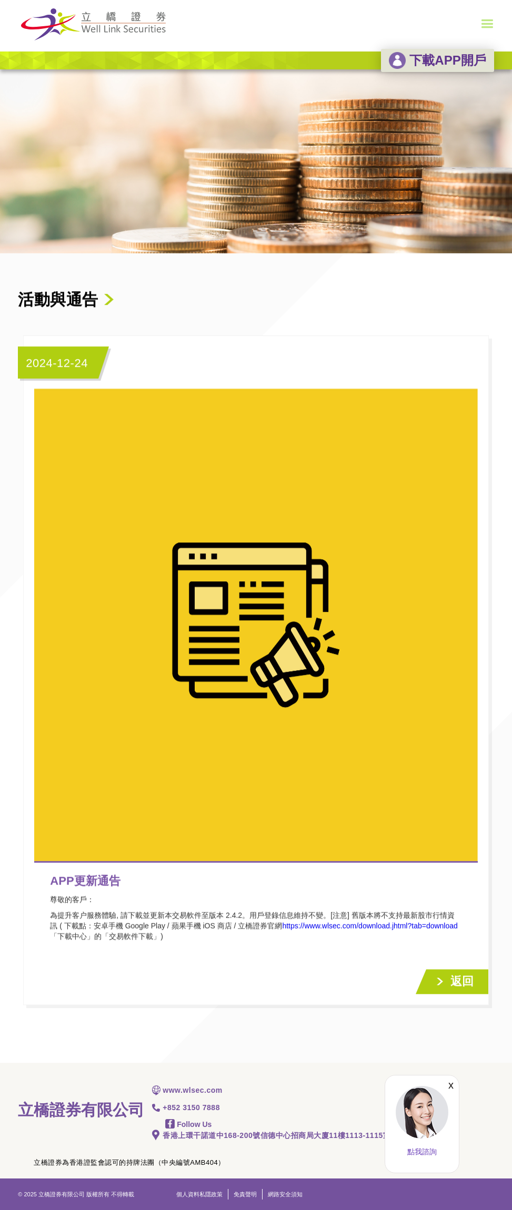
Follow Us (188, 1124)
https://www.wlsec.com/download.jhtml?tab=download (369, 926)
